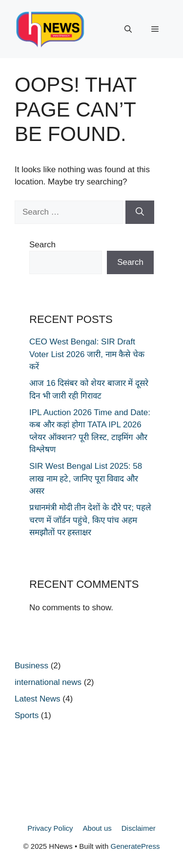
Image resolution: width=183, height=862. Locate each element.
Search (42, 244)
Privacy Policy (50, 828)
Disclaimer (139, 828)
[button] (128, 29)
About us (97, 828)
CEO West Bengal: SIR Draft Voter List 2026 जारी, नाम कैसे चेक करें (86, 354)
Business (31, 665)
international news (48, 682)
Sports (27, 715)
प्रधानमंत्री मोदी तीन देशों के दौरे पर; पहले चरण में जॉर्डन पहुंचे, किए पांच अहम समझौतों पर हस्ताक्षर (90, 520)
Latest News (38, 698)
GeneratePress (135, 846)
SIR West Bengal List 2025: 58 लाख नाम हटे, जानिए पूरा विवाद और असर (85, 478)
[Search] (139, 212)
